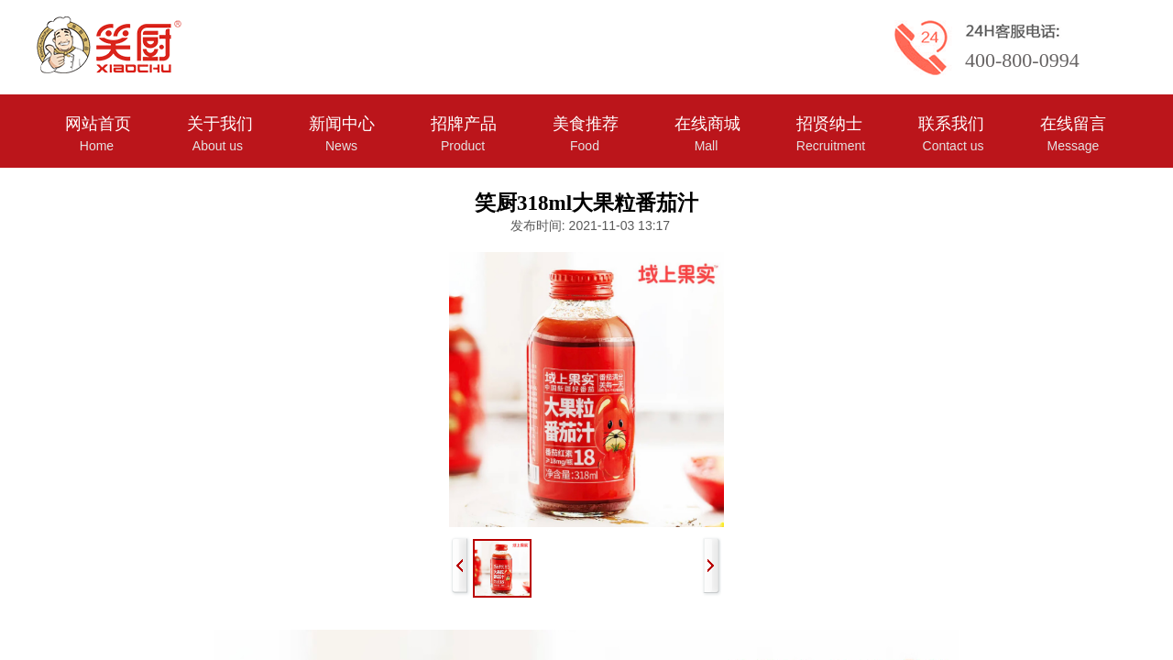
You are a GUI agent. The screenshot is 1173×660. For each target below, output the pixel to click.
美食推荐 (586, 124)
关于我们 (220, 124)
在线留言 (1073, 124)
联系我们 (951, 124)
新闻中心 (342, 124)
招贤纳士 (829, 124)
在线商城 (707, 124)
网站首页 (98, 124)
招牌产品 (464, 124)
